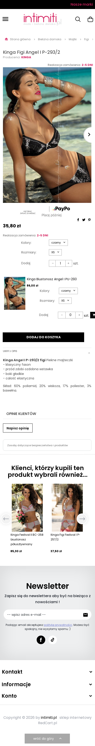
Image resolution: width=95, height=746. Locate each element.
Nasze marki (82, 4)
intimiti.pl (49, 717)
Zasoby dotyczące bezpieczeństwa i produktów (37, 445)
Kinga (26, 57)
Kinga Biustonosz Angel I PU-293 (52, 279)
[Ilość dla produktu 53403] (70, 315)
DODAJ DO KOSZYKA (43, 337)
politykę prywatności (58, 625)
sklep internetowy (75, 717)
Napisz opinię (18, 428)
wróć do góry (48, 738)
